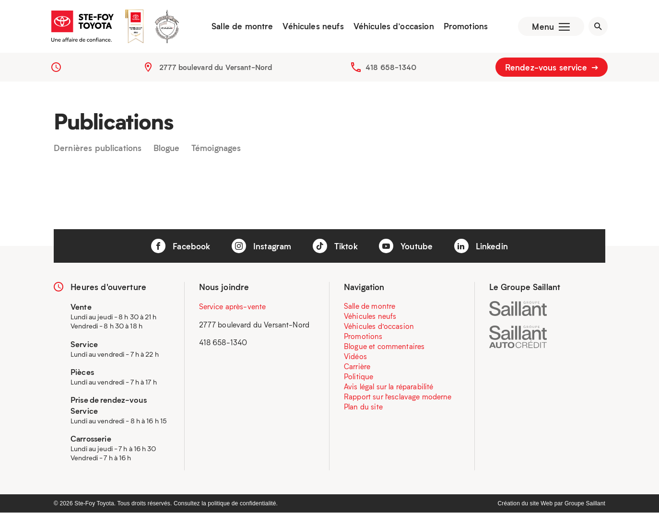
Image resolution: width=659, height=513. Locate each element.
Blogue (166, 148)
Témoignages (216, 148)
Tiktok (335, 246)
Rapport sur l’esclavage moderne (398, 397)
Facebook (180, 246)
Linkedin (481, 246)
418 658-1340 (390, 67)
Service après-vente (232, 307)
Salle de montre (242, 26)
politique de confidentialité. (243, 504)
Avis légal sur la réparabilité (389, 387)
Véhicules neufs (312, 26)
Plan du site (363, 407)
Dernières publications (97, 148)
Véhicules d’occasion (393, 26)
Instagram (262, 246)
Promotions (465, 26)
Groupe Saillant (585, 504)
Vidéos (355, 356)
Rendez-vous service (551, 67)
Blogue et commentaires (384, 346)
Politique (358, 377)
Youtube (406, 246)
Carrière (357, 367)
